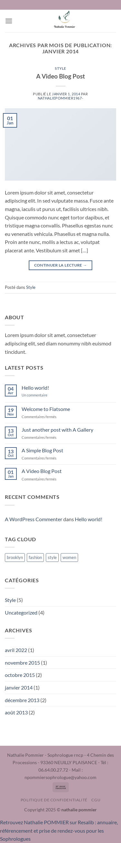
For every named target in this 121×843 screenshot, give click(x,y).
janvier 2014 (19, 687)
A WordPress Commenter (33, 519)
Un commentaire (39, 395)
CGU (95, 799)
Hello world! (35, 388)
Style (60, 68)
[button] (9, 21)
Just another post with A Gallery (57, 430)
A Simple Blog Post (42, 450)
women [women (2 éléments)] (69, 557)
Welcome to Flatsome (46, 409)
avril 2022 (16, 650)
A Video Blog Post (60, 76)
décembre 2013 (22, 700)
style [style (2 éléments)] (52, 557)
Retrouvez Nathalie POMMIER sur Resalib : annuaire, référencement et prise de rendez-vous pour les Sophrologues (59, 830)
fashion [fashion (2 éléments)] (35, 557)
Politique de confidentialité (54, 799)
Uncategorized (21, 612)
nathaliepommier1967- (60, 98)
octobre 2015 (20, 675)
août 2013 (16, 712)
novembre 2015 (22, 662)
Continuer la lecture (60, 265)
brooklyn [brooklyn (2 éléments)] (15, 557)
